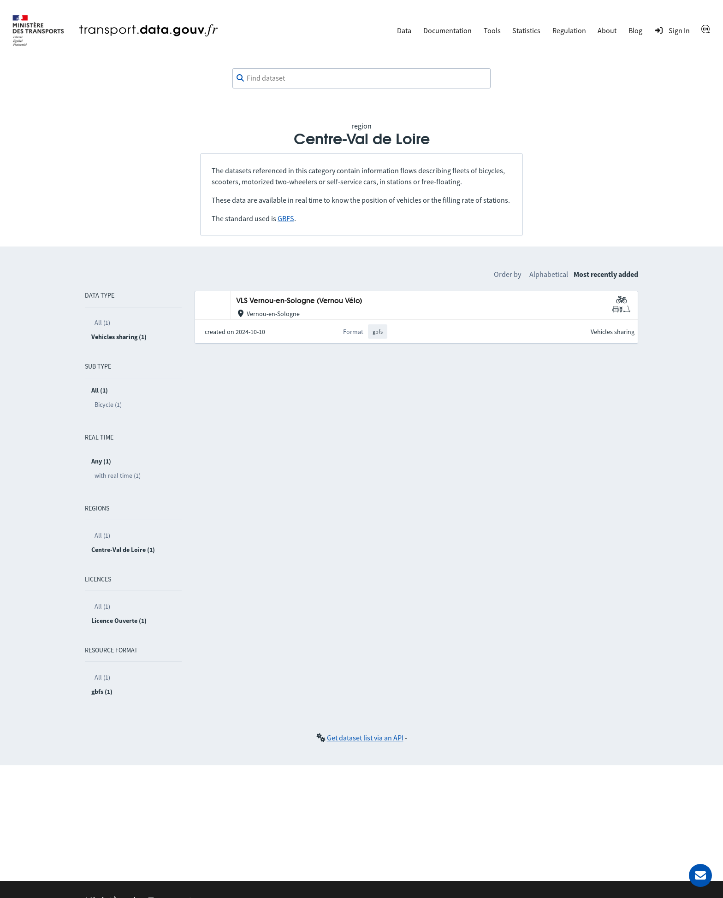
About (607, 30)
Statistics (526, 30)
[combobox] (361, 78)
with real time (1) (118, 475)
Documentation (447, 30)
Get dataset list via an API (365, 737)
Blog (635, 30)
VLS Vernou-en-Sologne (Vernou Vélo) (299, 301)
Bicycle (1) (108, 404)
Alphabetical (548, 274)
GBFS (286, 218)
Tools (492, 30)
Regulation (569, 30)
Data (404, 30)
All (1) (102, 322)
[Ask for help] (700, 875)
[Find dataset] (361, 78)
